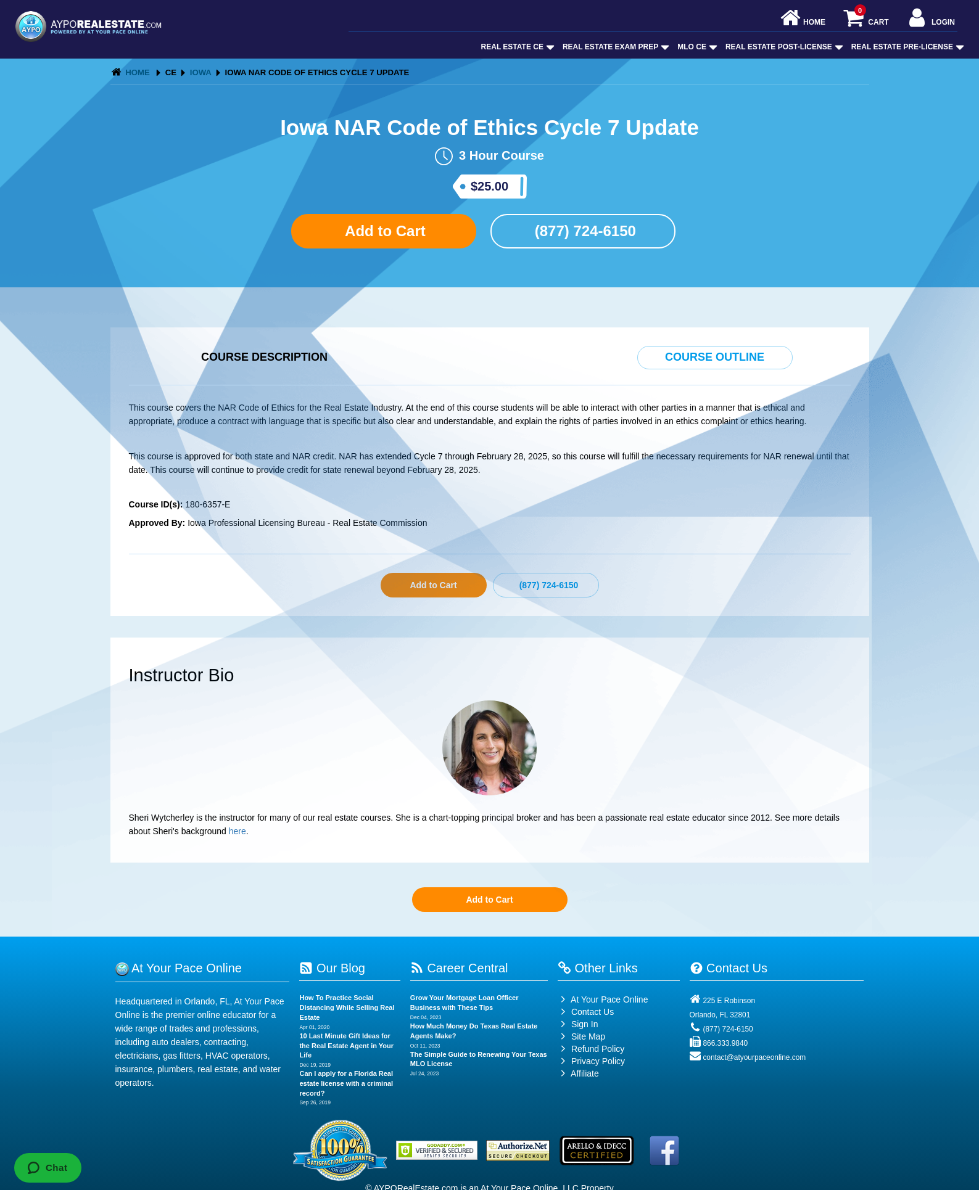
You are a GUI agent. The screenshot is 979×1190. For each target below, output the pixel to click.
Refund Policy (597, 1049)
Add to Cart (383, 231)
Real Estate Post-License (783, 47)
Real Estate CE (516, 47)
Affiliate (578, 1073)
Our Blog (332, 968)
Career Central (459, 968)
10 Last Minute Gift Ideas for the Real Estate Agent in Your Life (346, 1045)
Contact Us (586, 1012)
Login (930, 18)
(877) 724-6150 (583, 231)
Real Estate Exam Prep (615, 47)
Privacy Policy (598, 1061)
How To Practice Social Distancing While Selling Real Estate (346, 1007)
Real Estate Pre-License (906, 47)
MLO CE (696, 47)
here (237, 831)
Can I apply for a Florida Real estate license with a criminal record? (346, 1083)
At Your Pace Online (603, 999)
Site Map (581, 1036)
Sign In (578, 1024)
